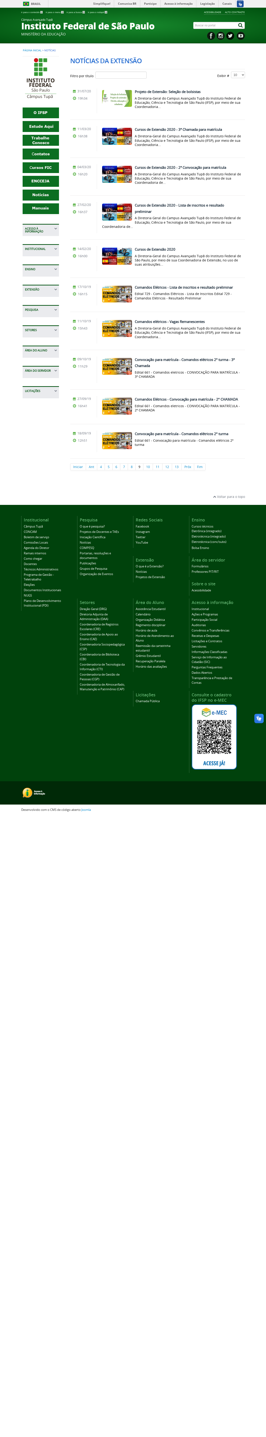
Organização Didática (37, 932)
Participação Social (41, 259)
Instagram (143, 1152)
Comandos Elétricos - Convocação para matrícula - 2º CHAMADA (186, 399)
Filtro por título (108, 75)
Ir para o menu (55, 12)
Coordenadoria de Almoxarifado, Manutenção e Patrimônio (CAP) (41, 876)
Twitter (140, 1157)
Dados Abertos (38, 356)
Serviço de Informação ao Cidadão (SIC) (38, 333)
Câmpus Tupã (38, 401)
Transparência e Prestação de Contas (40, 368)
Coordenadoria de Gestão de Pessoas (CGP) (41, 857)
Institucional (37, 239)
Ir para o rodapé (97, 12)
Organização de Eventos (96, 1194)
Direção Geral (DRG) (93, 1229)
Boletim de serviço (41, 415)
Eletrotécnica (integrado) (209, 1157)
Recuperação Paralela (37, 1003)
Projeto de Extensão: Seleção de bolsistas (167, 91)
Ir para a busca (76, 12)
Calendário (35, 922)
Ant (91, 467)
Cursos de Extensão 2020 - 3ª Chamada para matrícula (178, 129)
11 (157, 467)
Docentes (34, 451)
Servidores (35, 309)
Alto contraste (235, 12)
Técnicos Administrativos (39, 460)
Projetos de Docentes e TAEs (40, 646)
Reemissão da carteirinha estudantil (38, 982)
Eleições (33, 487)
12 (167, 467)
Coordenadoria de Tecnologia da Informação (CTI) (41, 840)
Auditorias (35, 266)
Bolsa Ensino (37, 557)
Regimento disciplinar (35, 944)
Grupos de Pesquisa (35, 703)
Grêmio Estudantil (41, 994)
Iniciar (78, 467)
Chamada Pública (41, 1085)
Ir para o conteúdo (32, 12)
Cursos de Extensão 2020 (155, 249)
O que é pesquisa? (41, 637)
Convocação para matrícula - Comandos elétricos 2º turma (181, 433)
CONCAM (34, 408)
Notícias (33, 597)
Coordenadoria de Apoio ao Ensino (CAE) (41, 795)
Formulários (36, 1045)
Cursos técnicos (39, 550)
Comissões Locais (40, 422)
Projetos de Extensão (36, 606)
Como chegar (37, 444)
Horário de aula (39, 953)
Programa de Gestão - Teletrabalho (37, 475)
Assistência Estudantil (36, 913)
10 (148, 467)
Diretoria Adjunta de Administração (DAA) (41, 762)
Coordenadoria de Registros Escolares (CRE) (41, 779)
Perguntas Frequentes (36, 346)
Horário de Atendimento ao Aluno (39, 965)
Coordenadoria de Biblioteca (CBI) (41, 826)
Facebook (142, 1147)
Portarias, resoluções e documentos (37, 682)
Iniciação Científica (41, 656)
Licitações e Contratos (36, 299)
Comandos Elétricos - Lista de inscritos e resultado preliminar (184, 287)
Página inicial (32, 50)
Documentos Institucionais (37, 496)
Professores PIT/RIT (36, 1055)
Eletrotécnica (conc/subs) (209, 1162)
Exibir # (231, 75)
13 (177, 467)
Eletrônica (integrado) (206, 1151)
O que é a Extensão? (35, 587)
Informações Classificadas (37, 318)
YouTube (142, 1163)
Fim (200, 467)
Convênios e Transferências (39, 275)
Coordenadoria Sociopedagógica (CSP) (40, 812)
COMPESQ (35, 670)
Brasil (36, 4)
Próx (187, 467)
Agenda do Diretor (41, 429)
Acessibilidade (212, 12)
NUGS (31, 506)
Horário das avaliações (36, 1015)
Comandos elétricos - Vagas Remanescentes (170, 321)
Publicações (36, 694)
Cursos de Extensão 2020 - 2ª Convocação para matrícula (180, 167)
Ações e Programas (35, 249)
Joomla (86, 1430)
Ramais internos (40, 437)
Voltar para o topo (229, 1117)
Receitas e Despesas (35, 287)
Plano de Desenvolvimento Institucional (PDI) (41, 518)
